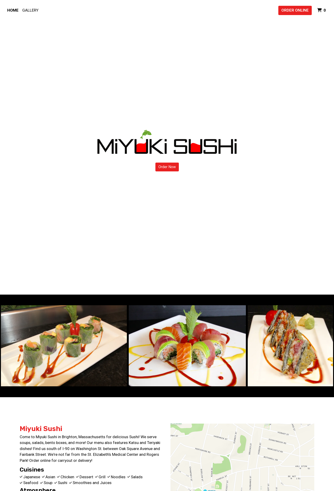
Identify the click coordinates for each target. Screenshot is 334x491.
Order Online (295, 10)
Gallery (30, 10)
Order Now (167, 167)
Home (13, 10)
